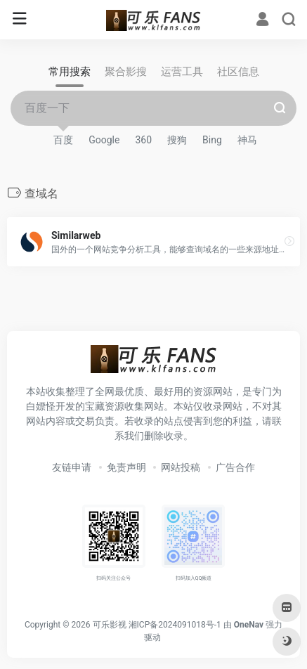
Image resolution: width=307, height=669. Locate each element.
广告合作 (235, 467)
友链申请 (71, 467)
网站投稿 (180, 467)
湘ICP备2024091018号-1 (175, 625)
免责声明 (126, 467)
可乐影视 (109, 625)
